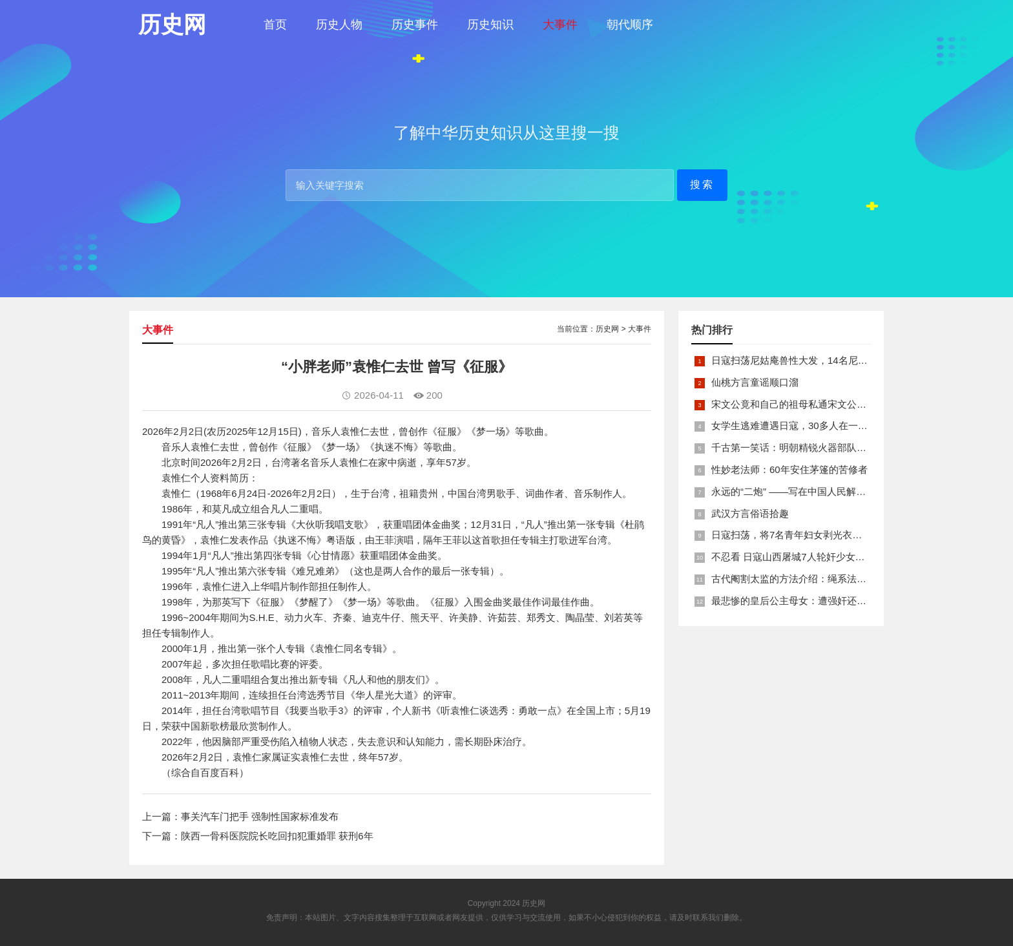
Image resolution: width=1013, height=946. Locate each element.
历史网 (607, 328)
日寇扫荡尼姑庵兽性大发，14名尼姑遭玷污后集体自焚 (828, 360)
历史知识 (490, 24)
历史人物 (339, 24)
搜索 (702, 184)
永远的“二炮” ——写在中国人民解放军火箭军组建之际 (827, 491)
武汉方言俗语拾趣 (750, 513)
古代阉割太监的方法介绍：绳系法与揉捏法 (803, 578)
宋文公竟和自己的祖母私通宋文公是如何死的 (808, 404)
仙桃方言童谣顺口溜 (755, 382)
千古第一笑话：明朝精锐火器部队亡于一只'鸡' (810, 447)
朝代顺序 (630, 24)
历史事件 (415, 24)
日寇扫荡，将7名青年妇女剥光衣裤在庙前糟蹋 (810, 534)
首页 (275, 24)
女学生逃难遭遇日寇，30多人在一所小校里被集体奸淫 (828, 425)
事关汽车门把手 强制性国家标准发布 (260, 816)
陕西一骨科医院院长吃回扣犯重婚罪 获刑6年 (277, 835)
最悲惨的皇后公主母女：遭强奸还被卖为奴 (803, 600)
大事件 (560, 24)
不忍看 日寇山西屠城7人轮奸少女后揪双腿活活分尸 (822, 556)
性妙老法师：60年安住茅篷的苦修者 (789, 469)
